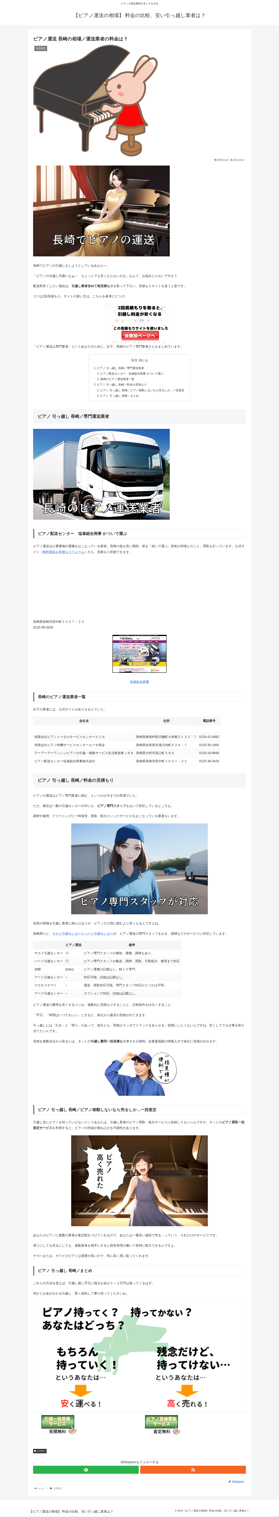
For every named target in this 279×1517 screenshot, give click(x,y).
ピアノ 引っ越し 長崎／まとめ (119, 397)
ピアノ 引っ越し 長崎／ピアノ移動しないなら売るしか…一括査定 (142, 391)
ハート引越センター (98, 935)
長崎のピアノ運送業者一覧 (117, 379)
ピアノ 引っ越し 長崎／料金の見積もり (122, 385)
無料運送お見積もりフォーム (63, 553)
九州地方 (40, 1452)
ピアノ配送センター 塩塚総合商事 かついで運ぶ (132, 374)
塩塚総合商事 (139, 683)
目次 (134, 360)
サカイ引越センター (66, 935)
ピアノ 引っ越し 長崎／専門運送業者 (120, 368)
